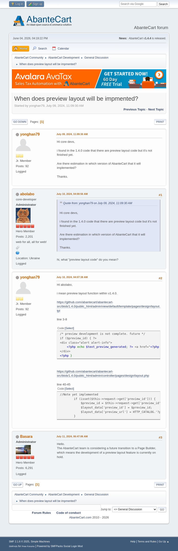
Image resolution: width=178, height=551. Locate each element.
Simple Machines (40, 541)
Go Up (17, 484)
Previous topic (135, 109)
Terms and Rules (147, 541)
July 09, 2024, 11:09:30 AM (72, 134)
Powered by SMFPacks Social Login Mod (60, 546)
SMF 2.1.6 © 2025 (19, 541)
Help (132, 541)
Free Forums (28, 546)
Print (160, 121)
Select (69, 328)
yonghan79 (30, 134)
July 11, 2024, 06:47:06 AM (72, 436)
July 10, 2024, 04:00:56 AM (72, 194)
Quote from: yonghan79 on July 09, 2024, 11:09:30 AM (97, 203)
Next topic (156, 109)
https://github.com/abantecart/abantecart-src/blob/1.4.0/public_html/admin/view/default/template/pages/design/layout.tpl (108, 306)
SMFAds (13, 546)
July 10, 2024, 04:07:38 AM (72, 277)
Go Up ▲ (164, 541)
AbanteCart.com (80, 517)
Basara (26, 436)
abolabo (27, 194)
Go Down (19, 121)
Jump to (106, 509)
